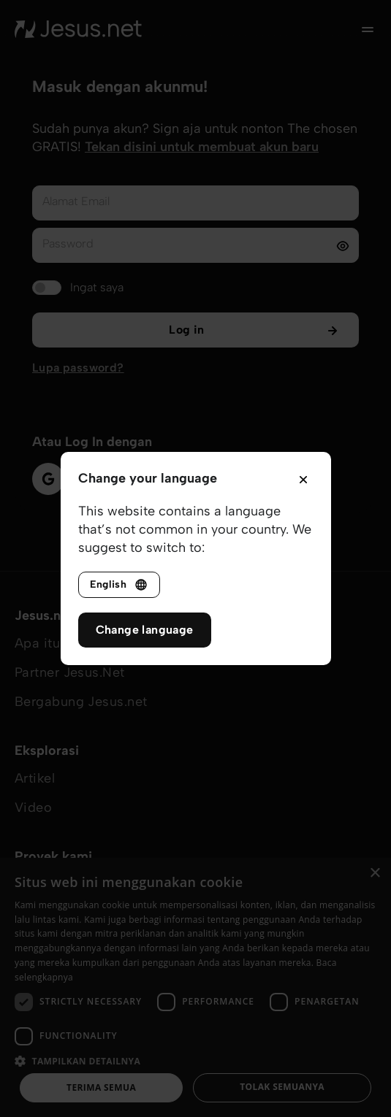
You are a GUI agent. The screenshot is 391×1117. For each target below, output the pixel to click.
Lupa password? (78, 368)
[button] (195, 1060)
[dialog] (195, 987)
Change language (145, 630)
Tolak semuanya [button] (282, 1086)
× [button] (374, 873)
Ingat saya (97, 287)
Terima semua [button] (101, 1087)
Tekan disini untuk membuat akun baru (202, 147)
